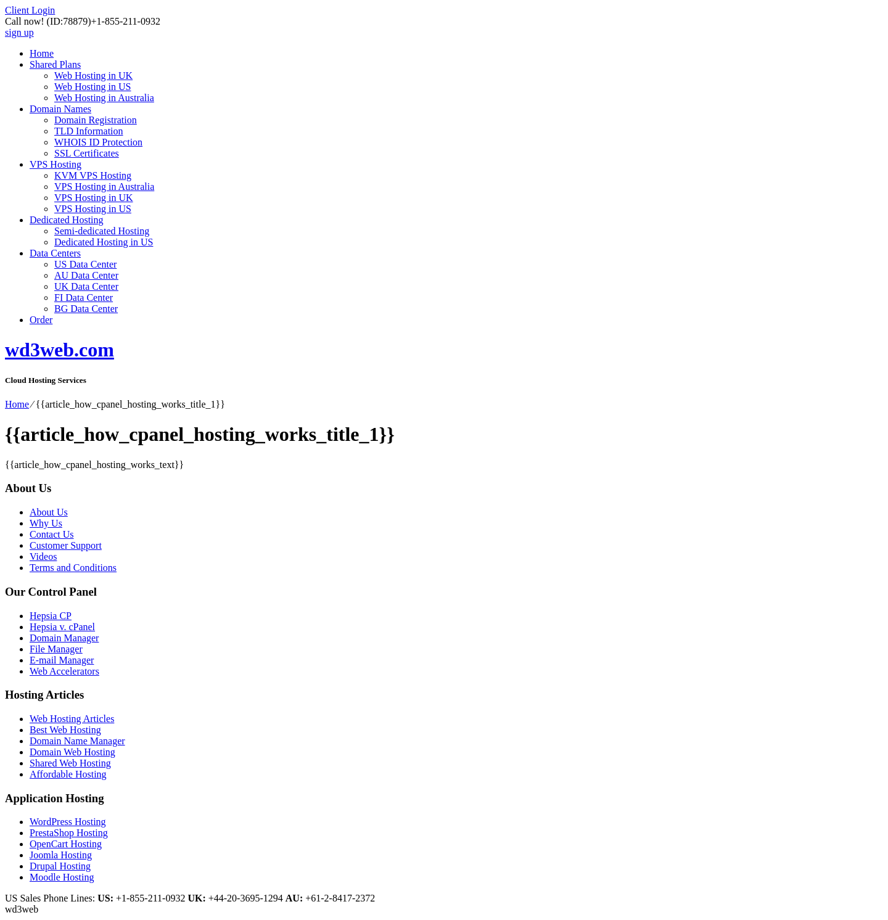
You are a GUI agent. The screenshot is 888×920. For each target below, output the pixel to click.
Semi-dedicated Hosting (101, 231)
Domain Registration (95, 120)
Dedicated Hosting (67, 220)
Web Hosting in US (92, 86)
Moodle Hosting (62, 877)
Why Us (46, 523)
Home (42, 53)
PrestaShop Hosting (69, 833)
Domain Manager (64, 638)
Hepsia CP (51, 615)
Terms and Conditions (73, 567)
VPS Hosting (55, 164)
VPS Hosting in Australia (104, 186)
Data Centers (55, 253)
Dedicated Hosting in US (103, 242)
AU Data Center (86, 275)
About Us (49, 512)
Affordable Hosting (68, 774)
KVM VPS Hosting (92, 175)
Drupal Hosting (60, 866)
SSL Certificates (86, 153)
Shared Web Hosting (70, 763)
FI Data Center (83, 297)
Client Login (30, 10)
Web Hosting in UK (93, 75)
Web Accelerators (64, 671)
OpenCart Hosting (66, 844)
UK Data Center (86, 286)
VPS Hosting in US (92, 208)
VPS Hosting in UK (93, 197)
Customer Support (66, 545)
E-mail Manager (62, 660)
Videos (43, 556)
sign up (19, 32)
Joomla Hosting (61, 855)
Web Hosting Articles (72, 718)
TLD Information (88, 131)
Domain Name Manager (77, 741)
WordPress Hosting (68, 821)
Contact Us (52, 534)
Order (41, 319)
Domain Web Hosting (72, 752)
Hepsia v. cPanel (62, 627)
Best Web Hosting (65, 730)
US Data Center (85, 264)
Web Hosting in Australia (104, 97)
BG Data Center (86, 308)
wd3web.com (59, 350)
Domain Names (60, 109)
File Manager (56, 649)
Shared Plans (55, 64)
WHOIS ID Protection (98, 142)
